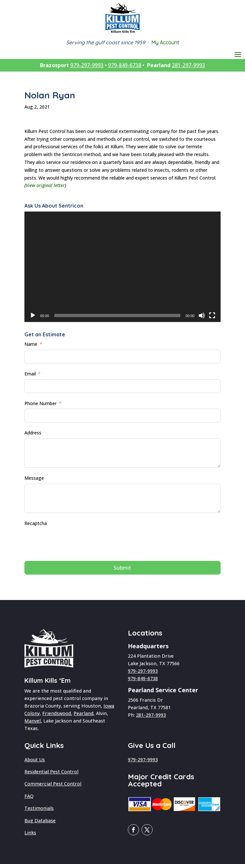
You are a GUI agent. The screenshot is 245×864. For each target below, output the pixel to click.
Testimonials (39, 808)
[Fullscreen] (212, 315)
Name (30, 344)
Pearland (83, 713)
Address (32, 433)
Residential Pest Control (51, 772)
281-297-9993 (188, 65)
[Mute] (201, 315)
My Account (165, 42)
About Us (34, 759)
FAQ (29, 796)
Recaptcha (35, 523)
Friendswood (56, 713)
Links (30, 832)
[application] (122, 267)
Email (30, 374)
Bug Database (40, 820)
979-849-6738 (124, 65)
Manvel (32, 721)
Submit (122, 567)
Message (34, 478)
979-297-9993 (86, 65)
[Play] (33, 315)
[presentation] (73, 541)
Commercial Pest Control (52, 784)
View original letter (45, 185)
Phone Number (40, 403)
